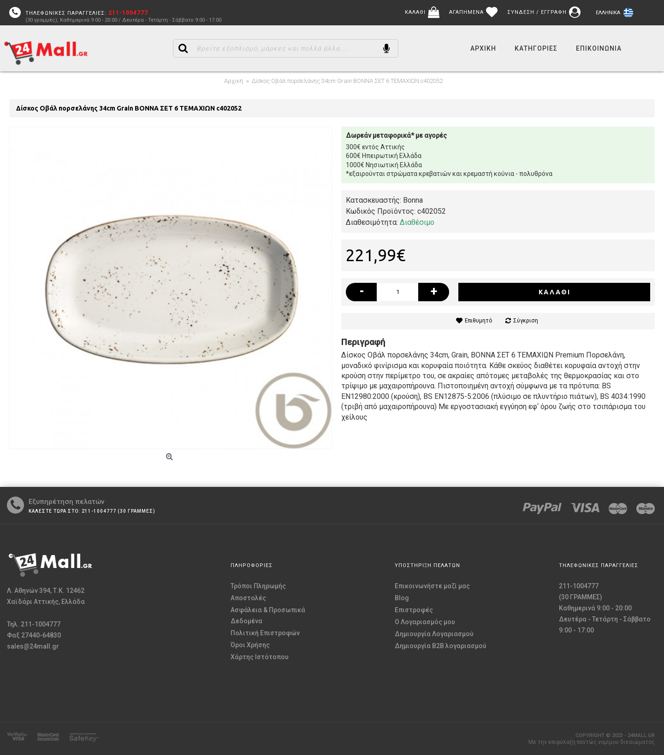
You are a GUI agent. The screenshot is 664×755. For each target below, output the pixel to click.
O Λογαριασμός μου (425, 622)
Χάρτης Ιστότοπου (260, 657)
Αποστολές (248, 598)
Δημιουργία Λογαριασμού (434, 634)
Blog (402, 598)
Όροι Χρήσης (250, 645)
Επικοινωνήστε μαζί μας (432, 586)
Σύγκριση (525, 320)
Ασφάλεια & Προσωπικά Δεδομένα (268, 615)
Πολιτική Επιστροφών (265, 633)
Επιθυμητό (478, 320)
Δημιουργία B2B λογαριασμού (440, 646)
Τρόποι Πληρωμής (258, 586)
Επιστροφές (414, 610)
